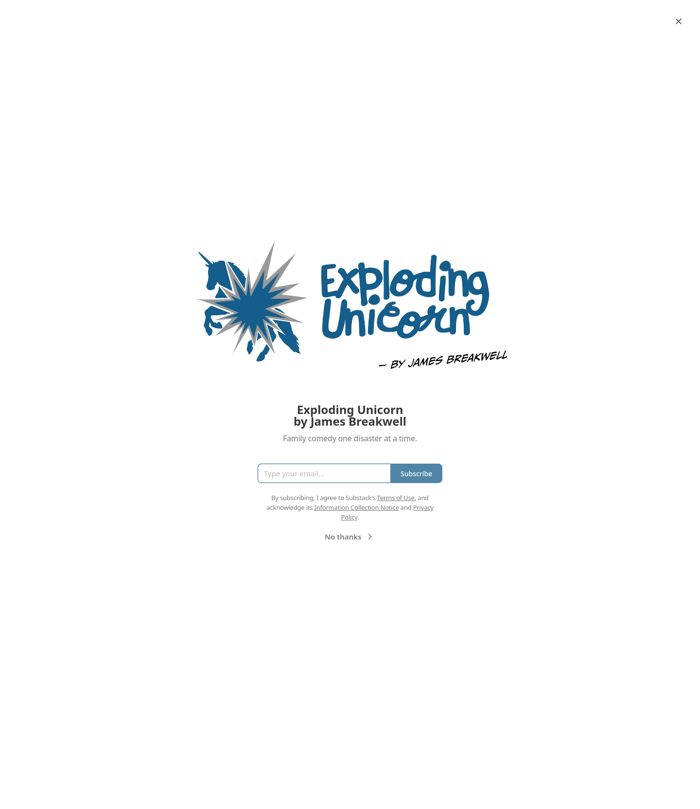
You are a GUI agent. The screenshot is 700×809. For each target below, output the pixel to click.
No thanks (350, 536)
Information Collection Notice (356, 507)
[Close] (678, 21)
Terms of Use (396, 497)
